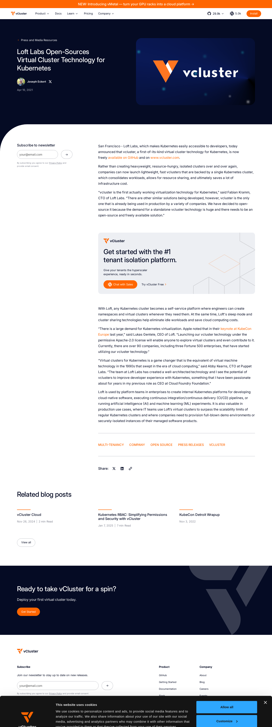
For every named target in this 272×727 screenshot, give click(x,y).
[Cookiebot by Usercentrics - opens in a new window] (27, 719)
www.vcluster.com (164, 158)
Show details (65, 718)
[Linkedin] (122, 468)
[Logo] (19, 13)
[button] (42, 13)
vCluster (217, 445)
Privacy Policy (55, 163)
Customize (227, 691)
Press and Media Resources (39, 40)
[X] (50, 82)
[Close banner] (265, 672)
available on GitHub (123, 158)
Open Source (161, 445)
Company (137, 445)
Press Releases (191, 445)
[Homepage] (27, 651)
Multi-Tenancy (111, 445)
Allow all (226, 677)
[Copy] (130, 468)
